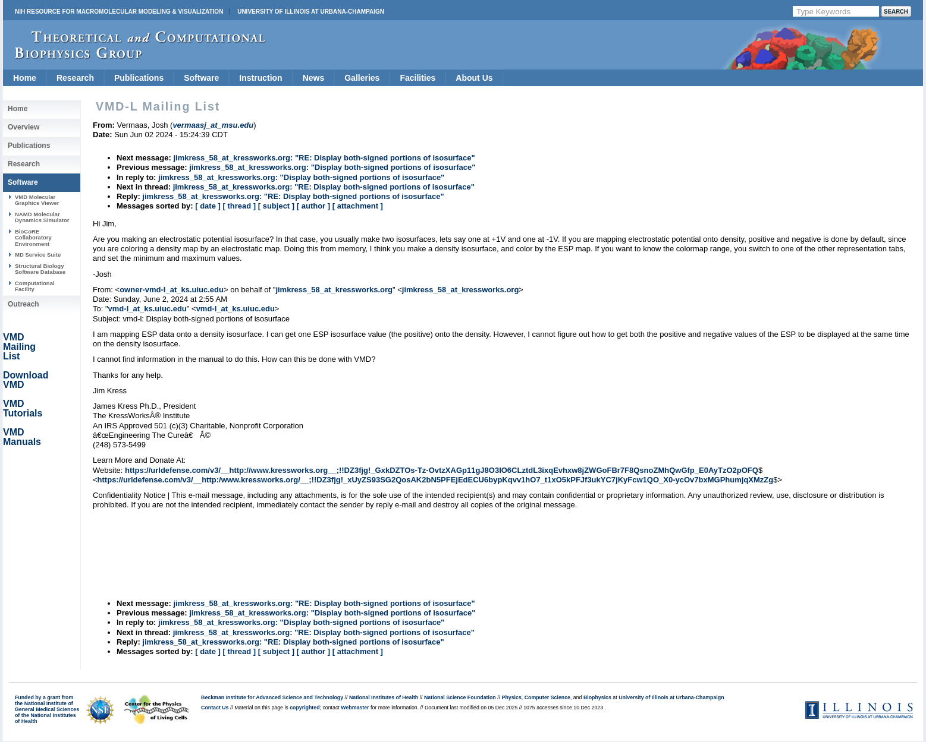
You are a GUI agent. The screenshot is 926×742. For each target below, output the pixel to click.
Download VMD (25, 380)
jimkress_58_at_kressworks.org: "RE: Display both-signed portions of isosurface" (324, 157)
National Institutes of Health (383, 697)
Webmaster (355, 708)
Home (24, 78)
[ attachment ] (357, 205)
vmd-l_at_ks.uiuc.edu (147, 308)
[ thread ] (239, 205)
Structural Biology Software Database (40, 269)
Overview (23, 127)
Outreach (23, 304)
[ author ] (313, 205)
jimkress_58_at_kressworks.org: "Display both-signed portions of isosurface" (332, 167)
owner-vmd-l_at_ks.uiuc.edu (172, 289)
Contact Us (214, 708)
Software (201, 78)
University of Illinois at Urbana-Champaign (310, 11)
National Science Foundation (460, 697)
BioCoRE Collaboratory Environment (33, 237)
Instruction (260, 78)
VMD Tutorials (22, 408)
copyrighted (304, 708)
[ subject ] (276, 205)
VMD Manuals (22, 437)
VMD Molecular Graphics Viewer (37, 200)
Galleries (361, 78)
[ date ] (208, 205)
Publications (139, 78)
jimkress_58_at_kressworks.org (334, 289)
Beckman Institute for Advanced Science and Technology (272, 697)
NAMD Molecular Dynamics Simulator (42, 217)
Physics (512, 697)
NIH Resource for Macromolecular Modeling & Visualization (119, 11)
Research (75, 78)
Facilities (417, 78)
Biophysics (597, 697)
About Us (474, 78)
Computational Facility (35, 286)
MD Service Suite (38, 254)
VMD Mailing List (19, 346)
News (314, 78)
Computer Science (547, 697)
